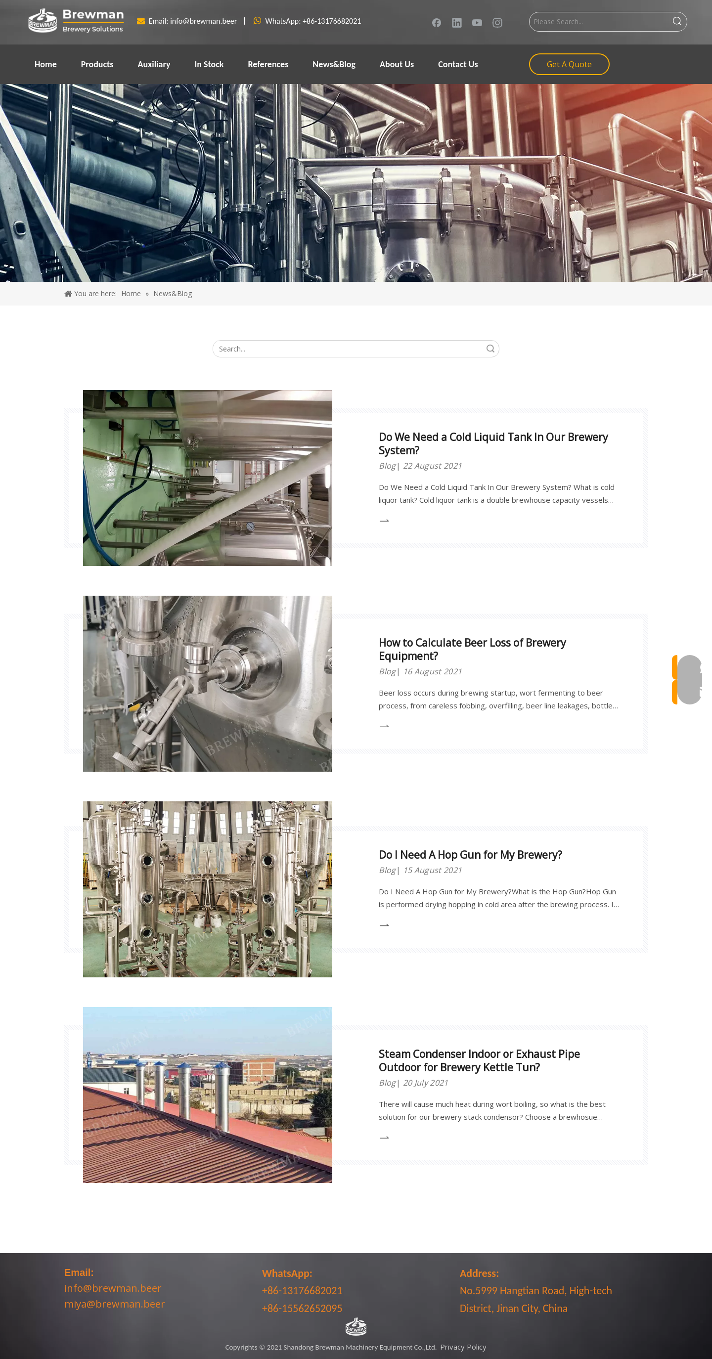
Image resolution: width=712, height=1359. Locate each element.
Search (490, 349)
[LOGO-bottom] (356, 1327)
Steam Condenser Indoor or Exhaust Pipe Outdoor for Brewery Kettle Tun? (479, 1060)
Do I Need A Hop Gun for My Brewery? (470, 855)
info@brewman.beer (204, 21)
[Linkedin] (457, 22)
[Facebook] (437, 22)
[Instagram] (497, 22)
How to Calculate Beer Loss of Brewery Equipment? (472, 649)
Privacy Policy (463, 1347)
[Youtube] (477, 22)
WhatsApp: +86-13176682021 (313, 21)
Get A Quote (569, 64)
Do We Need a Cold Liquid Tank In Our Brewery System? (493, 443)
